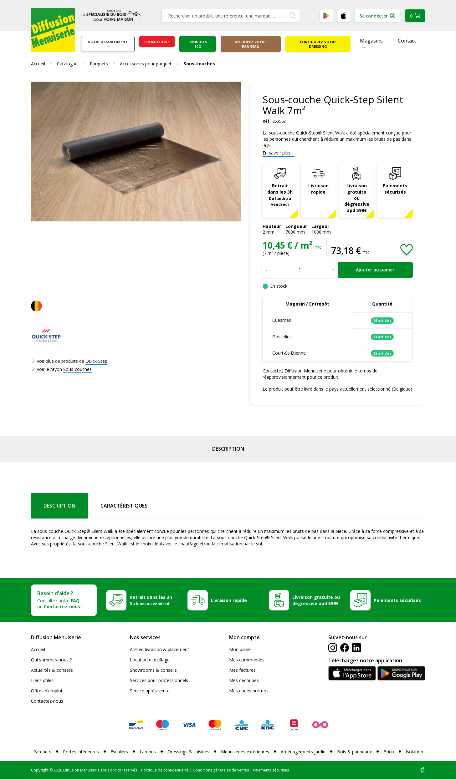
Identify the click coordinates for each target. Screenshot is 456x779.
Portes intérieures (81, 752)
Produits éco (197, 44)
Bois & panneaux (354, 752)
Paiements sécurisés (395, 189)
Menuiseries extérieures (245, 752)
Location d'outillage (150, 660)
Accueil (38, 649)
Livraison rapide (318, 189)
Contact (407, 40)
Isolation (414, 752)
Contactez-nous (47, 701)
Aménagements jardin (303, 752)
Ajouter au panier (375, 270)
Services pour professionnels (159, 680)
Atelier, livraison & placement (159, 649)
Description (228, 448)
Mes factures (242, 670)
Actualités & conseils (52, 670)
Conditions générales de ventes (221, 770)
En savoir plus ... (279, 153)
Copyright (40, 770)
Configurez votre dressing (318, 44)
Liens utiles (42, 680)
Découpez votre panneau (250, 44)
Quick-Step (96, 361)
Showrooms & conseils (153, 670)
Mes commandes (246, 660)
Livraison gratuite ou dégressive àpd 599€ (356, 198)
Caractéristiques (123, 505)
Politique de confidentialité (165, 770)
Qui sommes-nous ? (51, 660)
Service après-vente (150, 691)
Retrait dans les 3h (280, 195)
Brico (388, 752)
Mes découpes (244, 680)
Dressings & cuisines (188, 752)
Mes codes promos (249, 691)
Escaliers (119, 752)
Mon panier (240, 649)
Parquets (42, 752)
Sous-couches (77, 369)
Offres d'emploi (46, 691)
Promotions (157, 41)
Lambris (148, 752)
